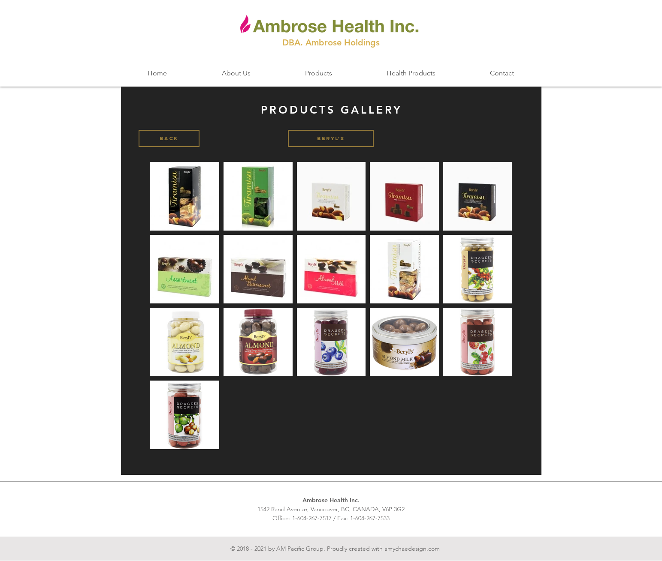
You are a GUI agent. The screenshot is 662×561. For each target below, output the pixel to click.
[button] (331, 138)
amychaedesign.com (412, 548)
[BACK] (169, 138)
